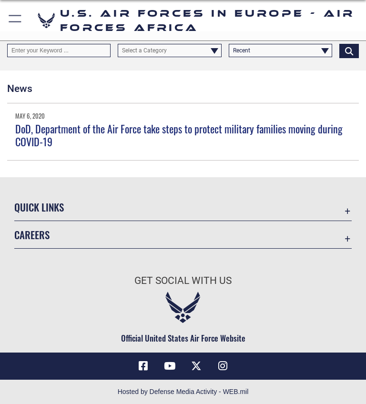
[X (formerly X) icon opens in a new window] (196, 366)
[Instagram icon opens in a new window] (223, 366)
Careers (32, 234)
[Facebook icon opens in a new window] (143, 366)
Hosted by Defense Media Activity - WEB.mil (183, 391)
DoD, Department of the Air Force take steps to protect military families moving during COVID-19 (179, 135)
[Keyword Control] (59, 50)
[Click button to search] (349, 50)
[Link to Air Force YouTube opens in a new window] (170, 366)
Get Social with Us (183, 280)
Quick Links (39, 207)
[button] (15, 20)
